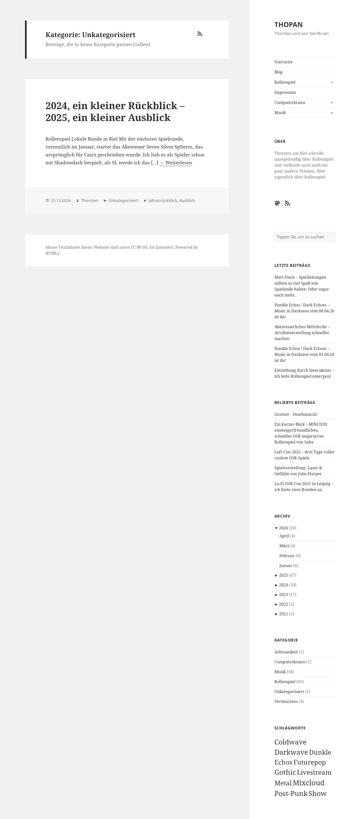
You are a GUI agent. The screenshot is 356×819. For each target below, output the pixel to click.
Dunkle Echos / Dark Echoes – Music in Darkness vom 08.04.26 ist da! (304, 311)
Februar (287, 555)
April (284, 536)
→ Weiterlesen (175, 162)
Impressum (285, 92)
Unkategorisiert (289, 691)
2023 (283, 594)
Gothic (285, 772)
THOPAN (288, 24)
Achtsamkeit (286, 652)
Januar (285, 565)
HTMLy (52, 253)
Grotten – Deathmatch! (295, 414)
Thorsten (89, 200)
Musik (280, 112)
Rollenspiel (284, 82)
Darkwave (291, 752)
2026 (283, 528)
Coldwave (290, 741)
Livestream (314, 772)
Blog (278, 72)
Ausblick (187, 200)
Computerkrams (289, 102)
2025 (283, 575)
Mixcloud (309, 783)
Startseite (283, 62)
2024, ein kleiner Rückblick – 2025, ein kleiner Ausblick (115, 111)
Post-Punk (291, 793)
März (284, 545)
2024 (283, 585)
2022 (283, 604)
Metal (283, 783)
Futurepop (309, 762)
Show (318, 793)
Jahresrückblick (163, 200)
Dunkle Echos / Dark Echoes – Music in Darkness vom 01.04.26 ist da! (304, 354)
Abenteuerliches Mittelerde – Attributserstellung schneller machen (302, 332)
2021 (283, 614)
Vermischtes (286, 701)
